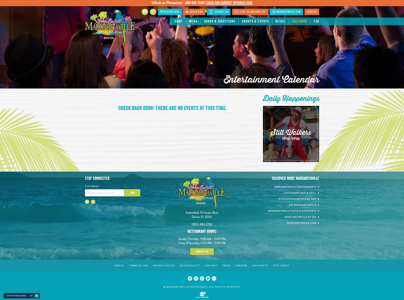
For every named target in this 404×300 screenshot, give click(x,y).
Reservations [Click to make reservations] (169, 11)
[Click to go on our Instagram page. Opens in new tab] (202, 278)
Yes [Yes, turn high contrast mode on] (31, 296)
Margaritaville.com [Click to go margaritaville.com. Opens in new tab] (286, 12)
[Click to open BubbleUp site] (202, 294)
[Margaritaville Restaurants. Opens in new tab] (291, 187)
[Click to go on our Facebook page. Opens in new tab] (190, 278)
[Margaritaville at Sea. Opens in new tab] (291, 217)
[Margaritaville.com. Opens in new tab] (291, 223)
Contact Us (202, 251)
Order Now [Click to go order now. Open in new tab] (194, 11)
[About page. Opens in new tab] (119, 265)
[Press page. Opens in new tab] (226, 265)
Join (132, 192)
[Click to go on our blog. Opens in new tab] (214, 278)
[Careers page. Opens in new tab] (241, 265)
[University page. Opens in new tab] (260, 265)
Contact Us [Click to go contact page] (218, 12)
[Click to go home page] (110, 27)
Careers (312, 12)
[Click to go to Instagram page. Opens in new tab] (153, 12)
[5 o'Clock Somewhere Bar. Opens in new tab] (291, 199)
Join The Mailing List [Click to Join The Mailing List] (250, 12)
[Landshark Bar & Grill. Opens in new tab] (291, 193)
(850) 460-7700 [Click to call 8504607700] (202, 224)
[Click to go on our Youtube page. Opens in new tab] (208, 278)
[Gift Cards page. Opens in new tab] (281, 265)
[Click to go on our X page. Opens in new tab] (196, 278)
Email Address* (92, 186)
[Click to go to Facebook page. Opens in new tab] (145, 12)
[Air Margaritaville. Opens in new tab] (291, 205)
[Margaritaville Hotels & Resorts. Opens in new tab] (291, 211)
